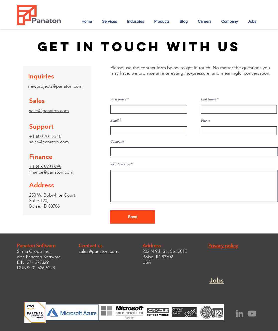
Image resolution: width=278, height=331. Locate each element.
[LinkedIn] (239, 313)
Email (114, 120)
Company (117, 141)
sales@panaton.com (49, 110)
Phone (205, 120)
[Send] (132, 217)
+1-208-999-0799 (45, 166)
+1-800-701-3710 (45, 136)
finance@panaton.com (51, 172)
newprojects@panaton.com (55, 86)
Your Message (120, 164)
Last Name (208, 99)
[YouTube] (252, 313)
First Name (118, 99)
